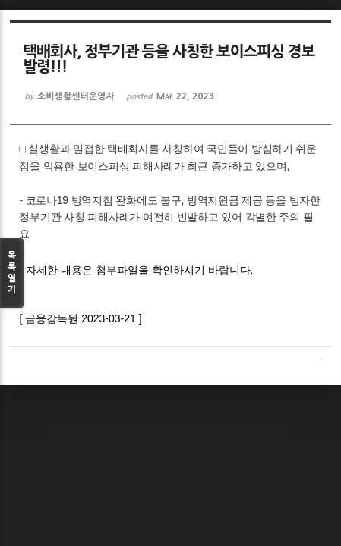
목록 (12, 273)
